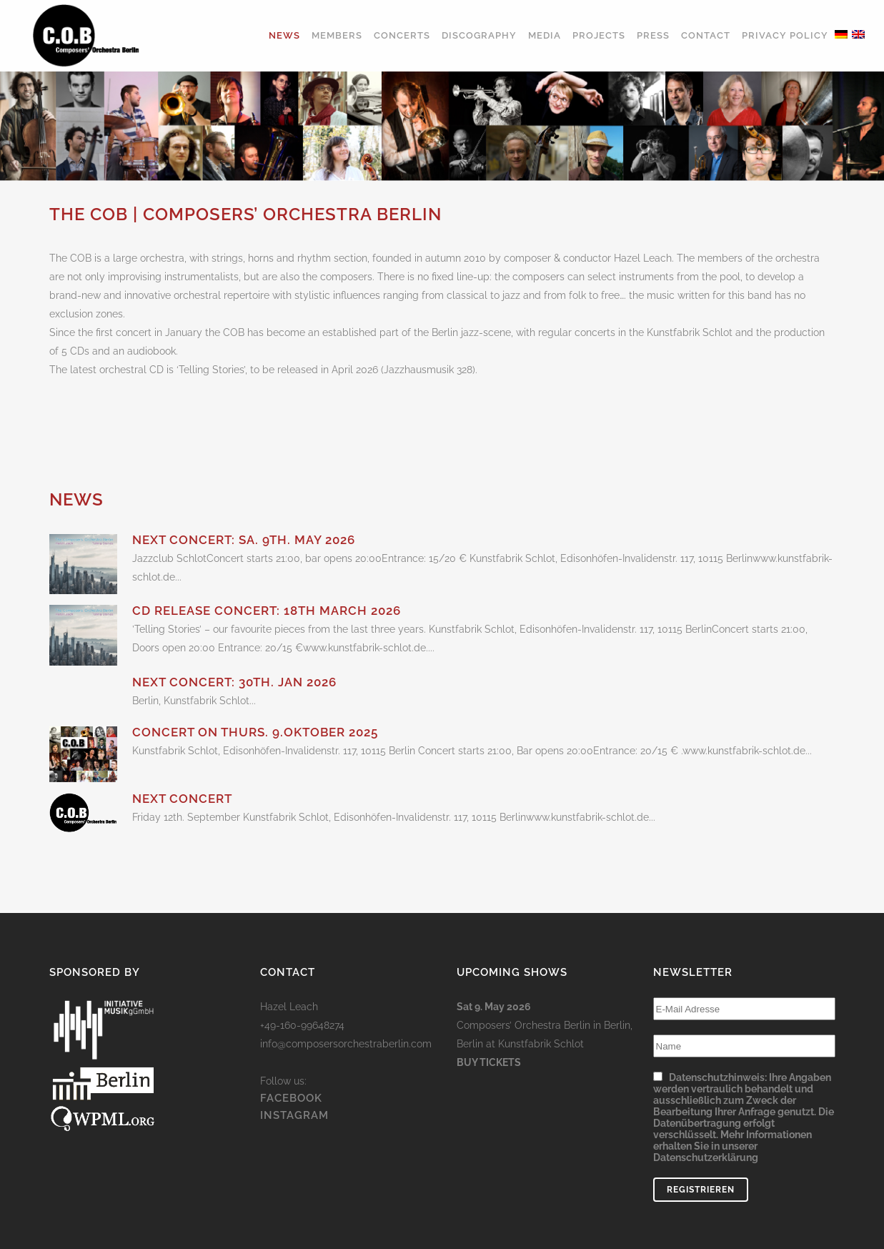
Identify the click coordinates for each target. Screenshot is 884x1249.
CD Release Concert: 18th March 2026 (266, 610)
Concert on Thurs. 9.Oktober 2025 (255, 732)
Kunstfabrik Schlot (541, 1115)
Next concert (182, 798)
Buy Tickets (489, 1134)
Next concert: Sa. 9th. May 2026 (243, 540)
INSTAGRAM (294, 1186)
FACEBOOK (291, 1169)
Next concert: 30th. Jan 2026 (234, 682)
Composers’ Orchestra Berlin (523, 1096)
